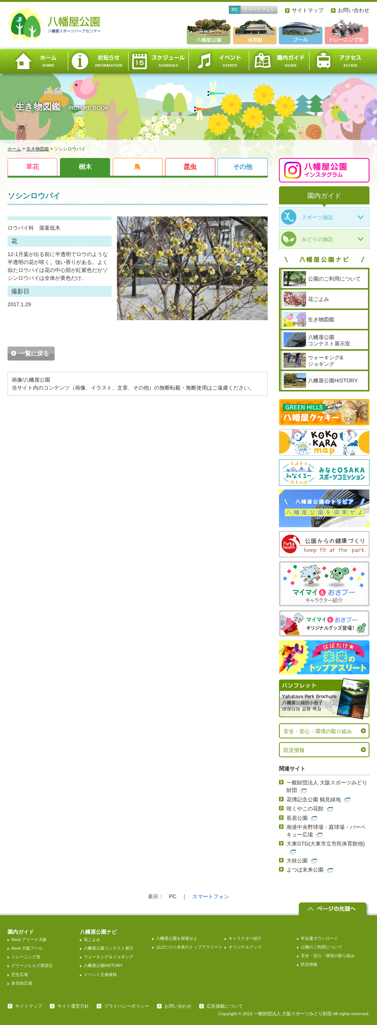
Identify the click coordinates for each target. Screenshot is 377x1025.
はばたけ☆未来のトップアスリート (189, 947)
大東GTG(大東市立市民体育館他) (326, 844)
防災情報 (294, 750)
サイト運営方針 (73, 1006)
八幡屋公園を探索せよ (177, 938)
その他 (242, 166)
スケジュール (158, 61)
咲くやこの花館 (305, 809)
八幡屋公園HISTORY (103, 965)
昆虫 (190, 166)
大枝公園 (297, 861)
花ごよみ (92, 939)
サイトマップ (307, 10)
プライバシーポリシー (126, 1006)
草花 (32, 166)
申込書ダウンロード (319, 938)
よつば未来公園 (305, 870)
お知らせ (98, 61)
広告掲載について (225, 1006)
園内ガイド (279, 61)
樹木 (85, 166)
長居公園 (297, 818)
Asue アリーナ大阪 (29, 939)
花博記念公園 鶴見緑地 (314, 799)
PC (234, 9)
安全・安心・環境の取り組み (318, 731)
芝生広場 (19, 974)
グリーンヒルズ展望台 (32, 965)
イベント (218, 61)
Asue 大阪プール (27, 948)
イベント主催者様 (100, 974)
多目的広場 (21, 983)
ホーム (38, 61)
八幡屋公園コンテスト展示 (108, 948)
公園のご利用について (321, 947)
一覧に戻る (34, 353)
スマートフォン (259, 9)
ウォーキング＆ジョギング (108, 956)
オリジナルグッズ (245, 947)
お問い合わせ (353, 10)
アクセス (339, 61)
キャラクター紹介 (245, 938)
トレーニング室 (25, 956)
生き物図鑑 (37, 149)
